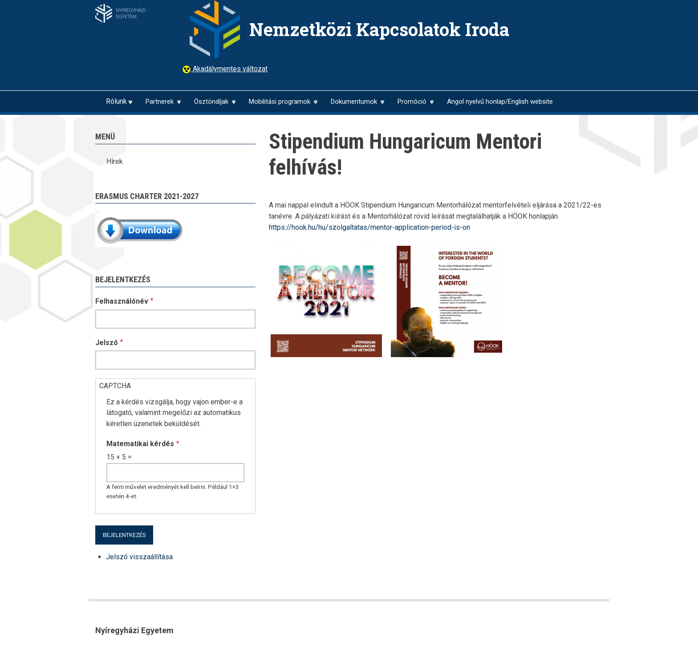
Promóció (412, 105)
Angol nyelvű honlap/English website (500, 102)
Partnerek (159, 105)
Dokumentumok (354, 105)
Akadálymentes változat (229, 69)
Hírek (114, 161)
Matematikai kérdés (140, 443)
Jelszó (106, 342)
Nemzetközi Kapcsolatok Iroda (379, 29)
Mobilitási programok (279, 105)
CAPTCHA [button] (115, 386)
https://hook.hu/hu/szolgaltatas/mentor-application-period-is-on (369, 227)
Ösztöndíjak (211, 105)
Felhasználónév (121, 301)
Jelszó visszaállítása (139, 557)
